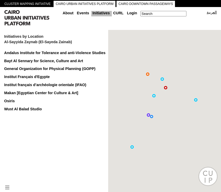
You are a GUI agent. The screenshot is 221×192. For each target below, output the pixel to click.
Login (132, 13)
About (68, 13)
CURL (118, 13)
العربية (212, 12)
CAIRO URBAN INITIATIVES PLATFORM (84, 4)
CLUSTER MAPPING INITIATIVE (27, 4)
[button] (148, 74)
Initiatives (101, 13)
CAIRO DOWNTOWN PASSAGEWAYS (146, 4)
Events (83, 13)
